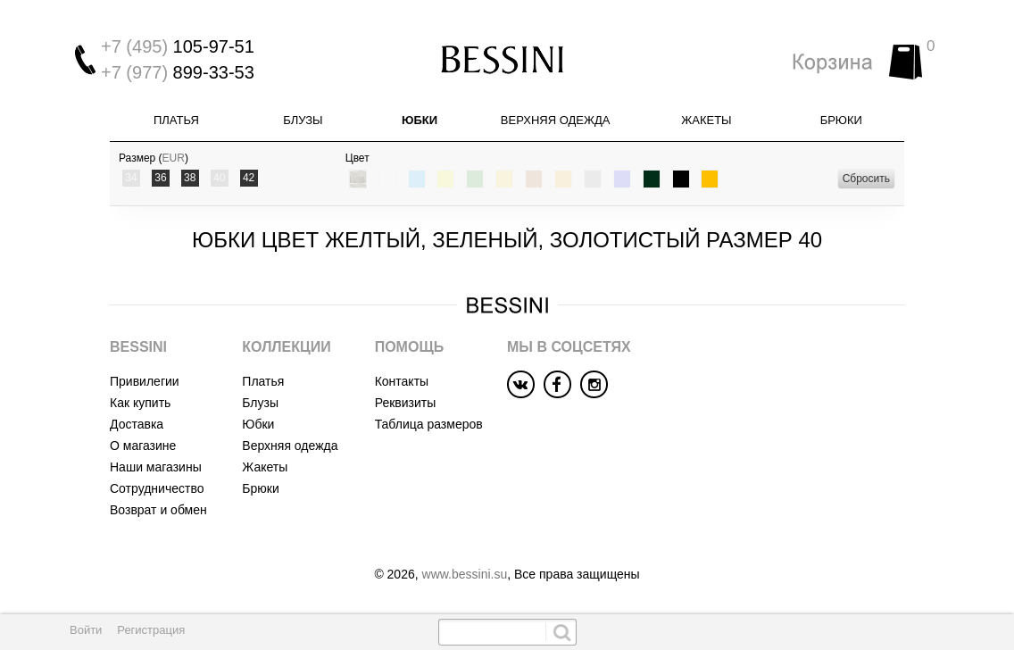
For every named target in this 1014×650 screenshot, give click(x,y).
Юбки (419, 120)
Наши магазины (156, 467)
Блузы (302, 120)
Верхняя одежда (556, 120)
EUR (173, 158)
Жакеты (706, 120)
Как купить (140, 403)
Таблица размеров (429, 424)
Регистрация (151, 630)
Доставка (136, 424)
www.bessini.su (465, 574)
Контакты (401, 381)
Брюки (841, 120)
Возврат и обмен (158, 510)
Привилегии (144, 381)
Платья (176, 120)
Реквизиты (405, 403)
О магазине (143, 445)
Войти (86, 630)
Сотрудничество (157, 488)
